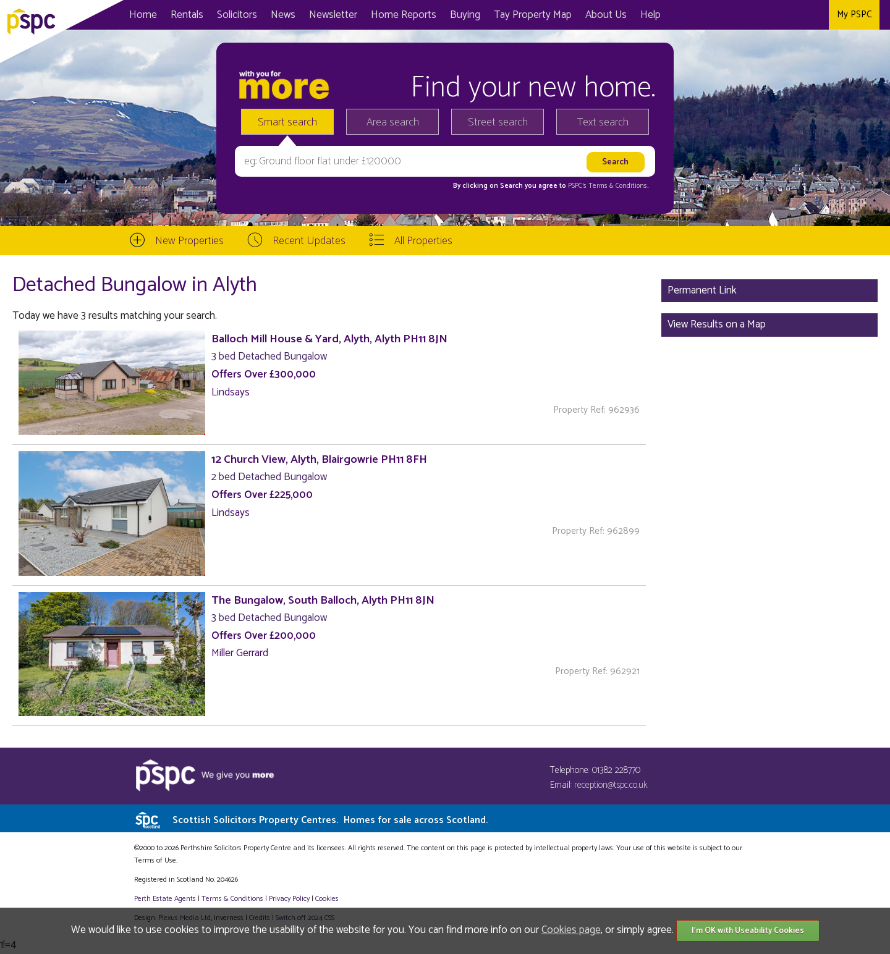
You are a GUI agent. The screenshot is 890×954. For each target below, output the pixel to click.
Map (533, 14)
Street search (498, 122)
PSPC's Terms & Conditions (607, 186)
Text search (603, 122)
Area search (393, 122)
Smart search (287, 122)
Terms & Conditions (232, 899)
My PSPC (854, 14)
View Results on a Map (717, 324)
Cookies (327, 899)
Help (650, 14)
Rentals (187, 14)
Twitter (790, 15)
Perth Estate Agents (165, 899)
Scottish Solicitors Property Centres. (330, 820)
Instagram (816, 15)
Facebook (765, 15)
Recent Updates (309, 241)
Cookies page (571, 930)
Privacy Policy (289, 899)
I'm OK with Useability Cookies (748, 930)
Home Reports (403, 14)
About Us (606, 14)
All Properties (423, 241)
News (283, 14)
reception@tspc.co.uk (611, 785)
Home (143, 14)
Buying (465, 14)
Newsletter (333, 14)
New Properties (189, 241)
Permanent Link (702, 290)
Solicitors (237, 14)
